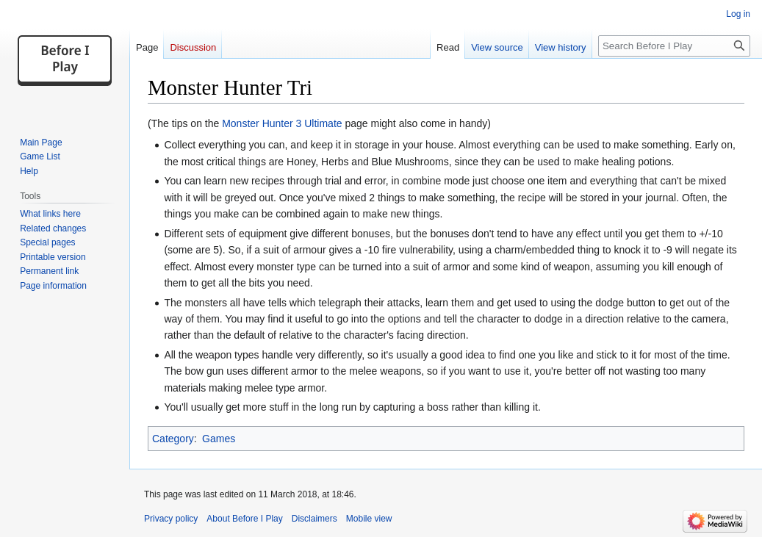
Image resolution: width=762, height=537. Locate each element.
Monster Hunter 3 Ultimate (282, 123)
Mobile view (369, 518)
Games (218, 438)
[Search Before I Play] (674, 46)
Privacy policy (171, 518)
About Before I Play (244, 518)
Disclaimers (314, 518)
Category (173, 438)
